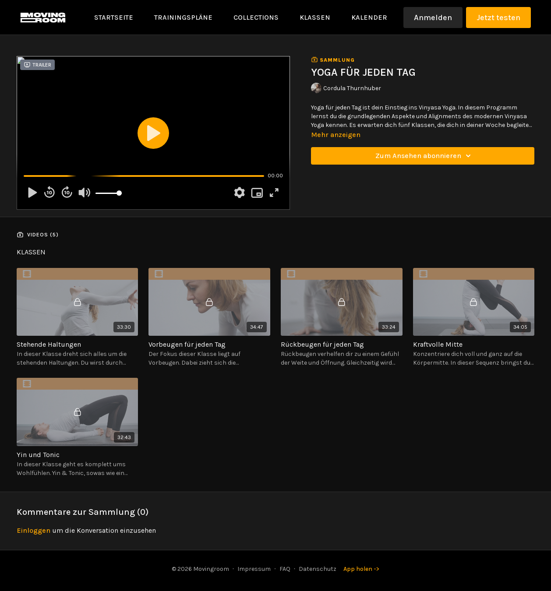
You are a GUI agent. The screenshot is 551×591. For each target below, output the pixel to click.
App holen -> (361, 569)
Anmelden (433, 17)
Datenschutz (317, 569)
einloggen (33, 530)
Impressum (254, 569)
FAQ (284, 569)
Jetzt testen (498, 17)
